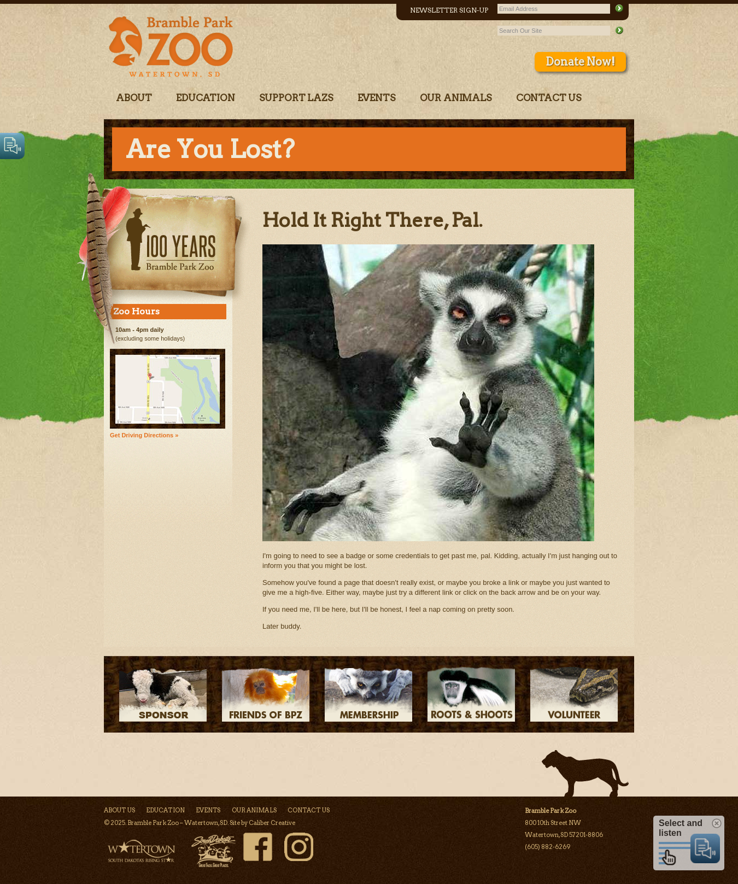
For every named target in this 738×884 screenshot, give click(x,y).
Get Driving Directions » (144, 435)
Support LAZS (296, 97)
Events (377, 97)
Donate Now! (580, 61)
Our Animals (456, 97)
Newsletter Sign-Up (449, 10)
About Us (119, 810)
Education (205, 97)
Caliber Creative (272, 823)
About (134, 97)
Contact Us (549, 97)
